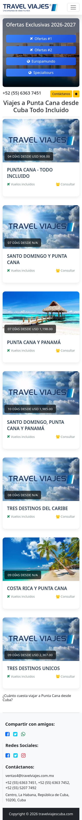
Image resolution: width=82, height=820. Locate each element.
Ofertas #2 (41, 50)
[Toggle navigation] (73, 7)
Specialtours (40, 72)
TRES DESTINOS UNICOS (33, 668)
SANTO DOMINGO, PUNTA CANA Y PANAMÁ (35, 425)
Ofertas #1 (41, 38)
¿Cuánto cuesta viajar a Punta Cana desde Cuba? (37, 698)
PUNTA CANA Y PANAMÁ (34, 342)
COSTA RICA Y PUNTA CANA (37, 588)
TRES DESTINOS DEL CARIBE (37, 508)
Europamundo (41, 61)
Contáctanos (61, 94)
